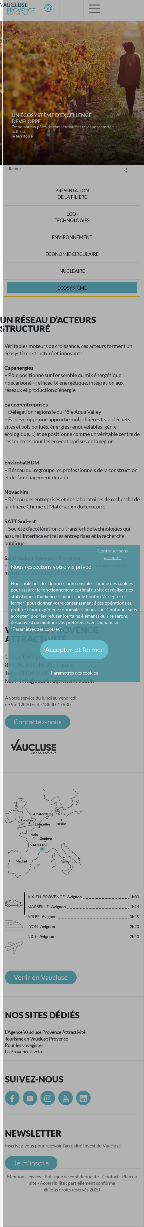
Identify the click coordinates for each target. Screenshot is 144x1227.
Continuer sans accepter (112, 554)
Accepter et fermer (74, 650)
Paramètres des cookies (74, 672)
